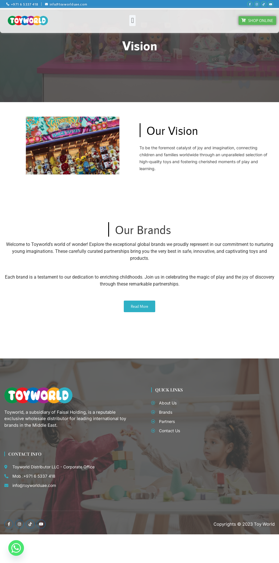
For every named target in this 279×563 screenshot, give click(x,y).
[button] (132, 20)
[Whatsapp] (16, 548)
